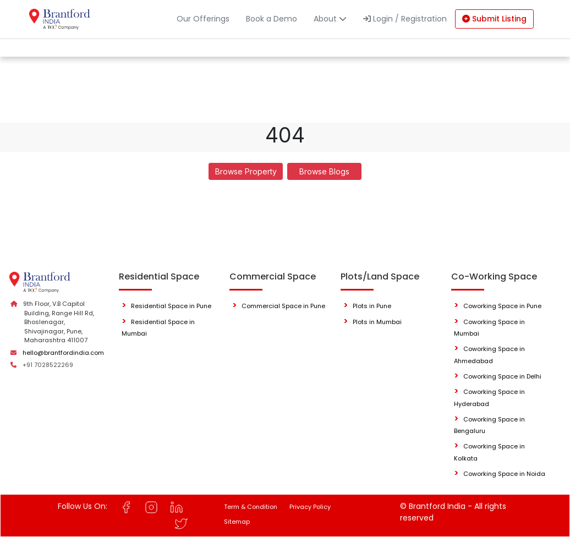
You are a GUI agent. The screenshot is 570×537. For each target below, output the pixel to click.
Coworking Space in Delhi (502, 376)
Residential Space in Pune (171, 306)
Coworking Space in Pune (502, 306)
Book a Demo (271, 18)
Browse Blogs (324, 171)
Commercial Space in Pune (283, 306)
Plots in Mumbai (377, 321)
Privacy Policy (310, 506)
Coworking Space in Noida (504, 473)
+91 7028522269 (48, 364)
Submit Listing (494, 18)
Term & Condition (250, 506)
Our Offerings (203, 18)
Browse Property (246, 171)
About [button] (330, 18)
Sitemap (237, 521)
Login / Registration (405, 18)
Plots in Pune (372, 306)
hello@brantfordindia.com (63, 352)
